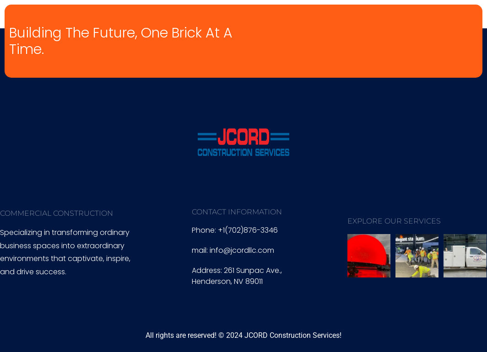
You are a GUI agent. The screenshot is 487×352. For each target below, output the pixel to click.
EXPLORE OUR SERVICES (394, 221)
